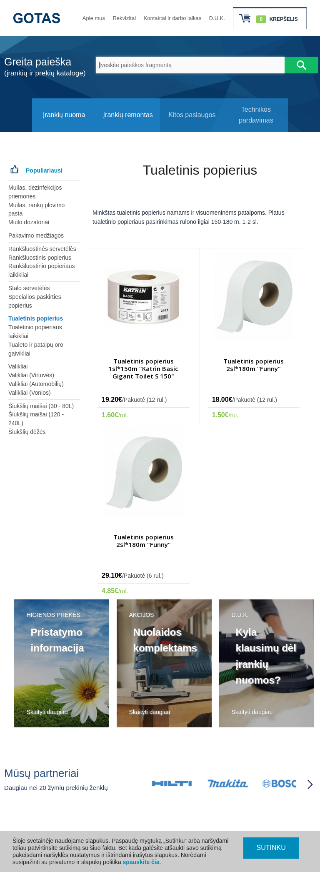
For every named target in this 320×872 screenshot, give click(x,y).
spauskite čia (141, 862)
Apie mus (93, 18)
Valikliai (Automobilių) (36, 384)
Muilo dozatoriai (28, 222)
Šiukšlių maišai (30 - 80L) (41, 406)
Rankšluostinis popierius (39, 257)
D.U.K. (217, 18)
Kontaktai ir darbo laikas (173, 18)
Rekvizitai (124, 18)
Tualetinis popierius (35, 318)
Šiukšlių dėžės (27, 431)
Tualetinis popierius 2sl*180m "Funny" (253, 365)
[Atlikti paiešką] (301, 65)
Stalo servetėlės (29, 288)
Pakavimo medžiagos (36, 235)
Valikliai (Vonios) (29, 392)
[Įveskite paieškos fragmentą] (190, 65)
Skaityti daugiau (47, 712)
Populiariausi (44, 170)
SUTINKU (271, 847)
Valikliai (18, 366)
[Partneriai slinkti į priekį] (310, 784)
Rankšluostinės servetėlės (42, 249)
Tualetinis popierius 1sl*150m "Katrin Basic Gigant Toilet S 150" (143, 368)
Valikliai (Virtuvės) (31, 375)
